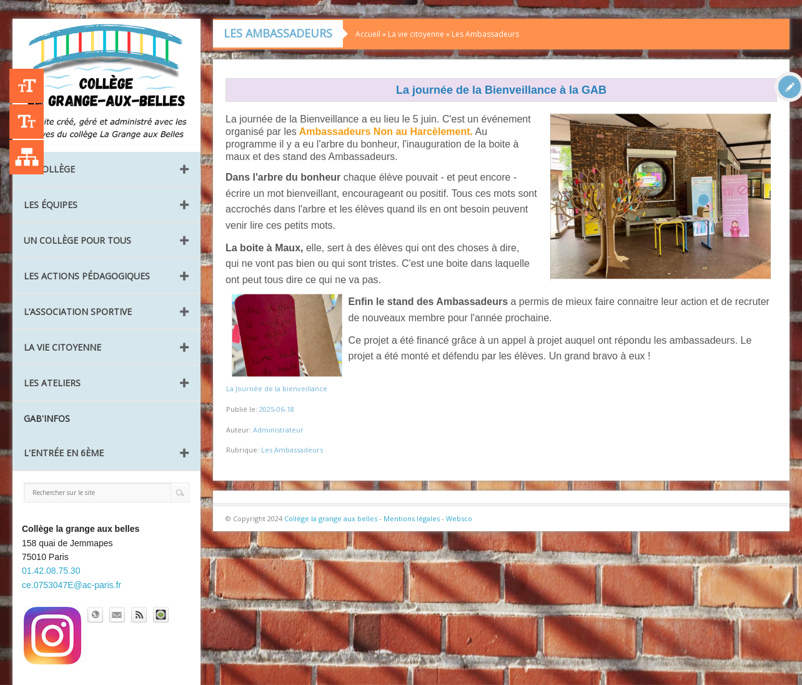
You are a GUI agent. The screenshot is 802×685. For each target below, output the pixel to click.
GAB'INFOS (47, 418)
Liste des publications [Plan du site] (26, 157)
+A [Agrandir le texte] (26, 86)
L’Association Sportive (78, 312)
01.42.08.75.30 (51, 571)
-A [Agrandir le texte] (26, 121)
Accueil (367, 34)
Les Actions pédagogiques (87, 276)
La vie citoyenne (62, 347)
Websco (459, 518)
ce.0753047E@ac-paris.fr (71, 585)
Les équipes (50, 205)
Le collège (49, 169)
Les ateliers (52, 383)
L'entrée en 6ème (64, 453)
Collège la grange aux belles (330, 518)
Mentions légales (412, 518)
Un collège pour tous (77, 240)
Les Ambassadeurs (485, 34)
